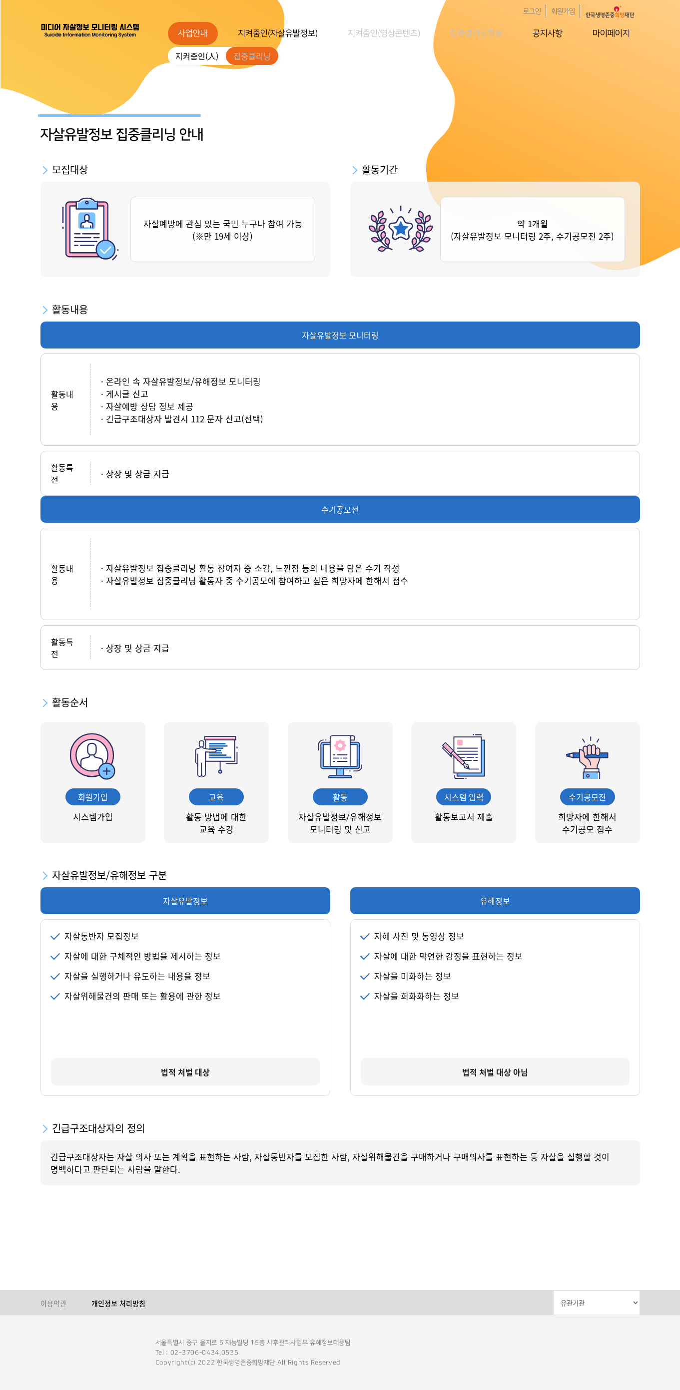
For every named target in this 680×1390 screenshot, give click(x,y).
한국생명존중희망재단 (90, 30)
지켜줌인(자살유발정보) (278, 33)
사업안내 (193, 33)
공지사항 (548, 33)
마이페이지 (611, 33)
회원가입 (563, 11)
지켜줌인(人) (196, 56)
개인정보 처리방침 (118, 1303)
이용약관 (53, 1303)
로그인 (532, 11)
